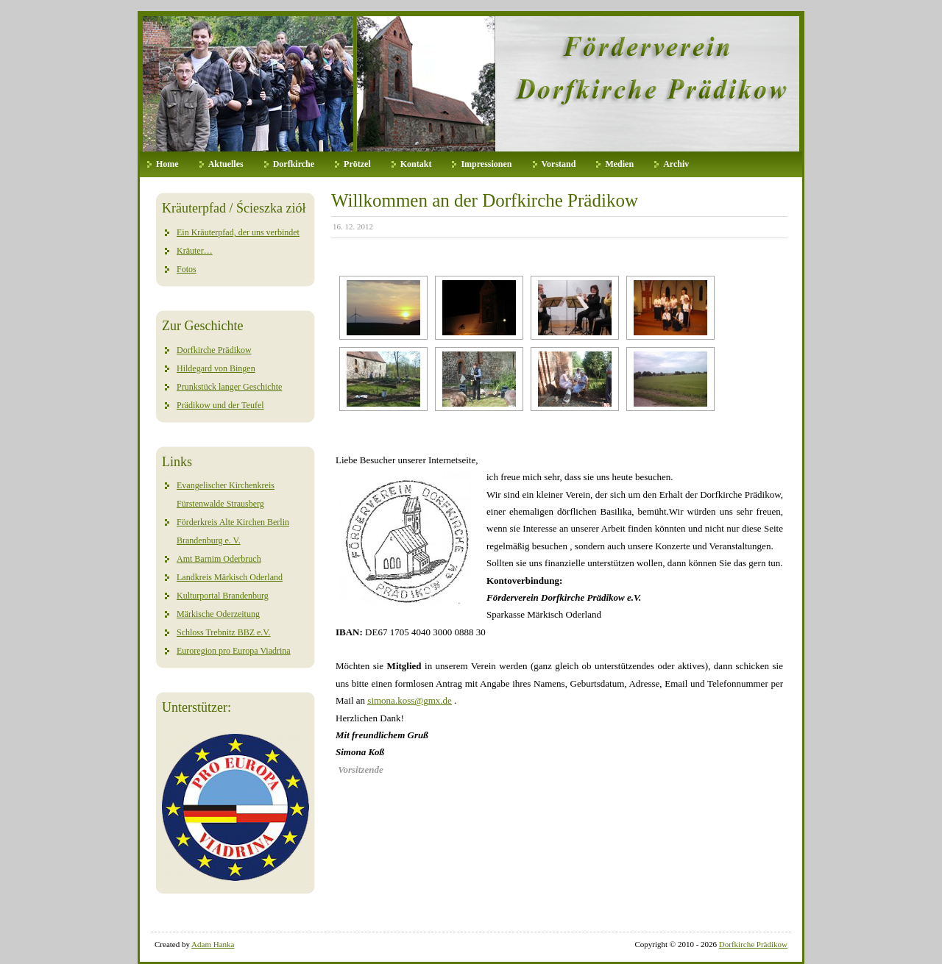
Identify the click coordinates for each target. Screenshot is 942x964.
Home (167, 164)
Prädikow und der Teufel (220, 405)
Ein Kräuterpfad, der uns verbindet (238, 232)
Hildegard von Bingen (216, 368)
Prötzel (357, 164)
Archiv (676, 164)
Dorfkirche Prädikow (214, 350)
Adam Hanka (212, 944)
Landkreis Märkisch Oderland (230, 577)
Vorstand (559, 164)
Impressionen (486, 164)
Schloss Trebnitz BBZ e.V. (223, 632)
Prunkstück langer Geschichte (229, 387)
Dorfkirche (293, 164)
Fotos (186, 269)
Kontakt (416, 164)
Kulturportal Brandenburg (223, 595)
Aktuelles (226, 164)
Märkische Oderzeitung (218, 614)
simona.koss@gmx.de (409, 700)
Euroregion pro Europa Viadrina (234, 651)
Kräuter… (195, 251)
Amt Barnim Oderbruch (219, 559)
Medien (619, 164)
